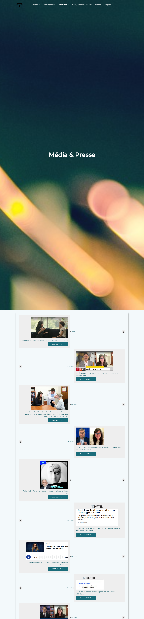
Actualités (64, 5)
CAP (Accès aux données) (81, 5)
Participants (50, 5)
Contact (97, 5)
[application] (41, 5)
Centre (38, 5)
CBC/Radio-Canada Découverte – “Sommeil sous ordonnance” (45, 340)
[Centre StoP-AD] (19, 5)
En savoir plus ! (57, 344)
